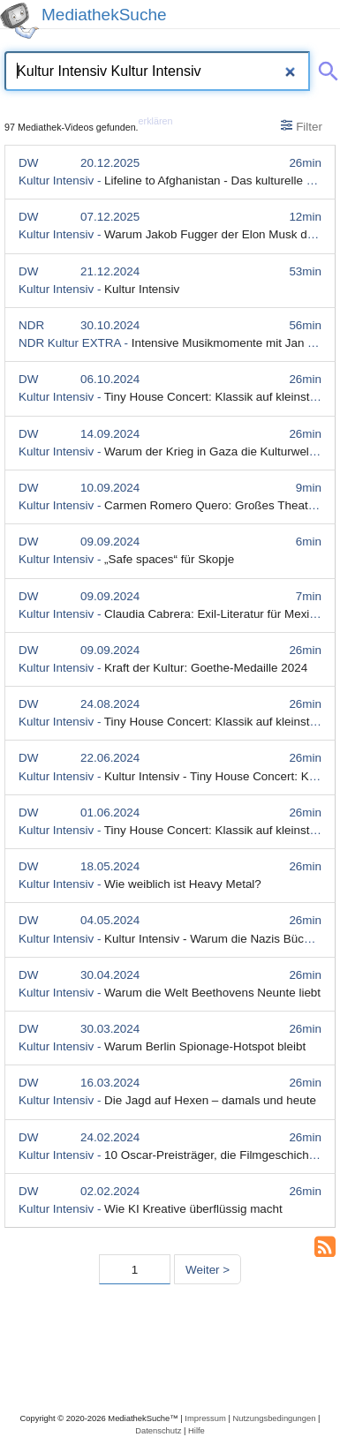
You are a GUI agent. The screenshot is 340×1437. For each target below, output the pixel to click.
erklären (156, 121)
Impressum (205, 1418)
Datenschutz (158, 1430)
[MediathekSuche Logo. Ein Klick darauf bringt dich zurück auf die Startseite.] (19, 21)
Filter (301, 126)
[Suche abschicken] (325, 68)
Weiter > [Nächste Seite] (207, 1269)
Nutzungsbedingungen (273, 1418)
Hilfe (196, 1430)
